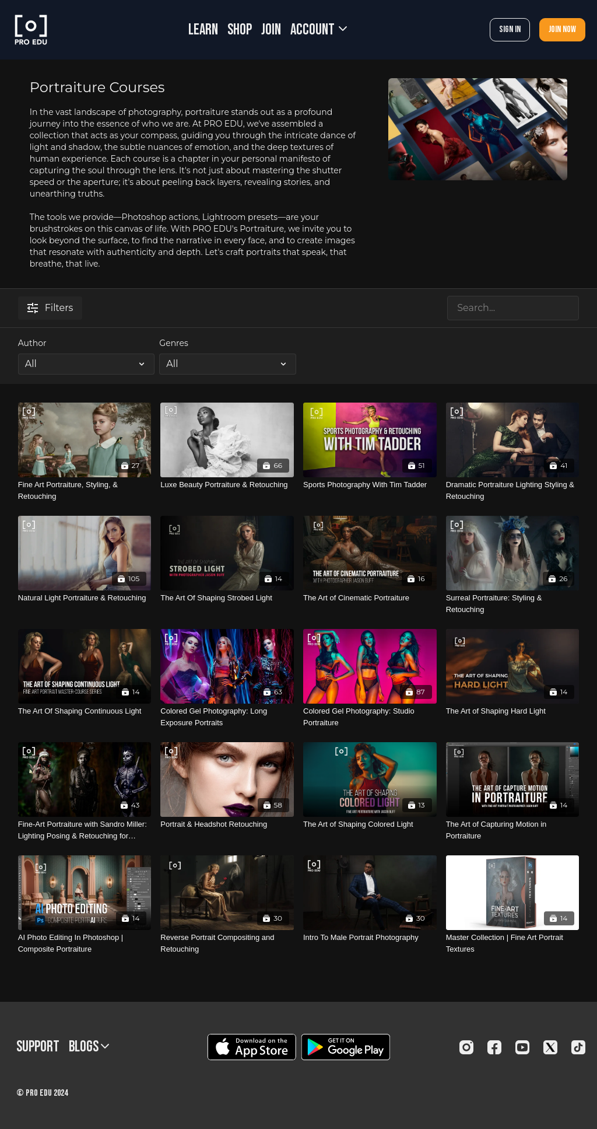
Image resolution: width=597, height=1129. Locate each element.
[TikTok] (578, 1047)
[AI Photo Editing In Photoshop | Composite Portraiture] (85, 943)
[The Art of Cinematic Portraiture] (370, 598)
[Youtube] (522, 1047)
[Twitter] (550, 1047)
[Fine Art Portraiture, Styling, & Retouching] (85, 490)
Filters (50, 307)
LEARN (203, 30)
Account (318, 30)
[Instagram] (466, 1047)
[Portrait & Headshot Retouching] (227, 824)
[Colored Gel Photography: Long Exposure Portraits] (227, 716)
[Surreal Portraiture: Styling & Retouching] (513, 603)
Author (32, 343)
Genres (173, 343)
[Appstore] (251, 1047)
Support (37, 1047)
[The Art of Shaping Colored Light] (370, 824)
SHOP (239, 30)
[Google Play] (346, 1047)
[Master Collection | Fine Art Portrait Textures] (513, 943)
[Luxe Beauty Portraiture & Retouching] (227, 485)
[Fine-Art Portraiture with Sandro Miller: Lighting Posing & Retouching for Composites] (85, 830)
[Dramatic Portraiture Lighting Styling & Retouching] (513, 490)
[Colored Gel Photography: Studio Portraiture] (370, 716)
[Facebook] (494, 1047)
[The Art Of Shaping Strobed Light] (227, 598)
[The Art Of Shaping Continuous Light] (85, 711)
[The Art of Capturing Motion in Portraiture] (513, 830)
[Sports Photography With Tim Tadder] (370, 485)
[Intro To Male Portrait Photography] (370, 937)
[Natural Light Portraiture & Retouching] (85, 598)
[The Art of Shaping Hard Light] (513, 711)
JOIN (271, 30)
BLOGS (89, 1047)
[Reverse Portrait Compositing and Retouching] (227, 943)
